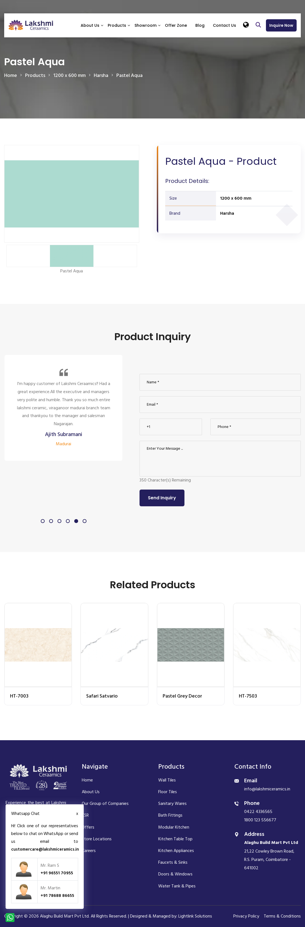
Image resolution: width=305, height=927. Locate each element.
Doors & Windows (175, 874)
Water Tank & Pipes (177, 886)
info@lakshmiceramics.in (267, 789)
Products (117, 25)
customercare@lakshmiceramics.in (45, 849)
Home (10, 75)
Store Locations (97, 839)
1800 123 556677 (260, 820)
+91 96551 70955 (56, 873)
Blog (200, 25)
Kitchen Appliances (176, 850)
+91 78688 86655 (57, 895)
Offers (88, 827)
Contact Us (224, 25)
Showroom (146, 25)
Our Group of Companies (105, 803)
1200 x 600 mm (235, 198)
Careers (89, 850)
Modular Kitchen (173, 827)
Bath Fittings (170, 815)
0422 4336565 (258, 811)
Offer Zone (176, 25)
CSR (85, 815)
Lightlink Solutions (195, 916)
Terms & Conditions (282, 916)
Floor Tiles (167, 791)
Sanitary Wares (172, 803)
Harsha (227, 213)
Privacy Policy (246, 916)
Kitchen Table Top (175, 839)
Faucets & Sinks (173, 862)
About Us (90, 25)
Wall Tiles (167, 780)
